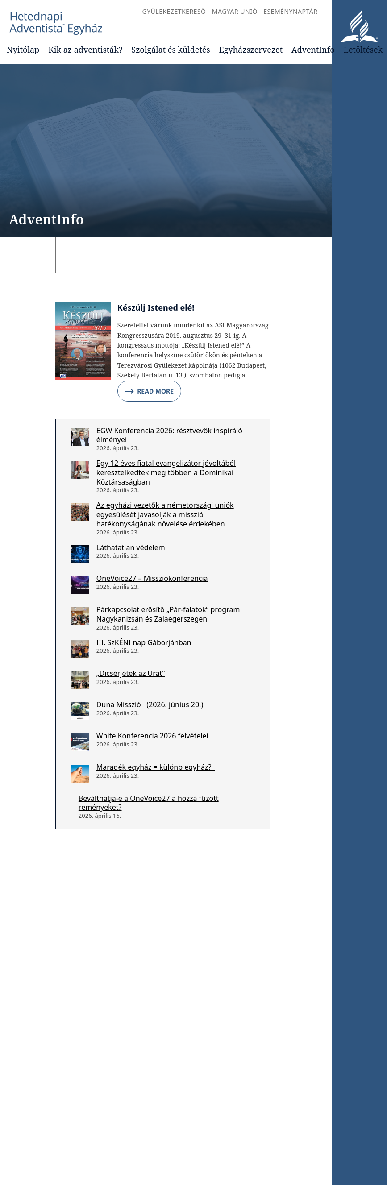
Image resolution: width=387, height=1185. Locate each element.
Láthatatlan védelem (130, 547)
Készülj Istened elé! (156, 307)
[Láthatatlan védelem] (80, 554)
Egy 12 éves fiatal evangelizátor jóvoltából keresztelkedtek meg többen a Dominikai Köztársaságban (166, 472)
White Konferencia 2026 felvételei (152, 736)
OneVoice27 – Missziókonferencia (152, 578)
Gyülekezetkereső (174, 11)
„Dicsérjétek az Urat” (130, 673)
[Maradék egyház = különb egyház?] (80, 774)
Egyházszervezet (251, 49)
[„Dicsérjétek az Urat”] (80, 680)
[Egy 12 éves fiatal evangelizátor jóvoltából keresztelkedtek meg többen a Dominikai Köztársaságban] (80, 470)
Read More (149, 391)
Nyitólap (23, 49)
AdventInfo (313, 49)
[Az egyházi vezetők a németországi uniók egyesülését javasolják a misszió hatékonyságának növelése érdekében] (80, 512)
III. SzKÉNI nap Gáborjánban (143, 642)
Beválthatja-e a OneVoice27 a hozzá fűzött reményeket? (149, 802)
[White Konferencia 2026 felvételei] (80, 742)
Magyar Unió (235, 11)
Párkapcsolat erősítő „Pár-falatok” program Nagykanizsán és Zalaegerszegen (168, 614)
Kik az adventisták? (85, 49)
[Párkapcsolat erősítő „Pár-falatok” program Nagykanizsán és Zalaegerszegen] (80, 616)
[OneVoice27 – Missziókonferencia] (80, 585)
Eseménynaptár (290, 11)
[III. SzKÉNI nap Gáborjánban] (80, 649)
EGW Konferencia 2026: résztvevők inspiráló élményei (169, 435)
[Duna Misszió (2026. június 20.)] (80, 711)
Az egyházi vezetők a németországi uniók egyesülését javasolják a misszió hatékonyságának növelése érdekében (165, 514)
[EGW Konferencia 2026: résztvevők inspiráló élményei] (80, 437)
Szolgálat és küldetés (170, 49)
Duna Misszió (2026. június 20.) (151, 704)
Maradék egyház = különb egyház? (155, 767)
